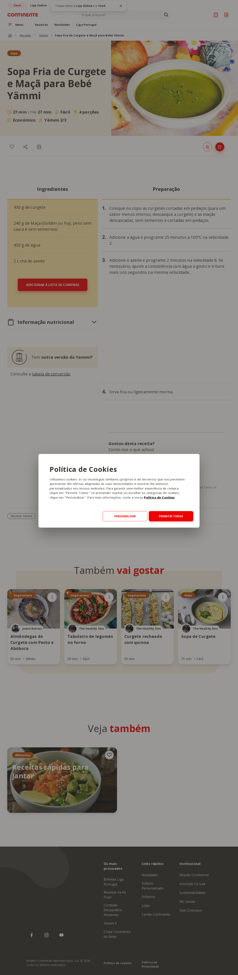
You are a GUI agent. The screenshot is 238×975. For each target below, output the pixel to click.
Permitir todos (171, 516)
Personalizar (125, 516)
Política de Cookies (159, 497)
